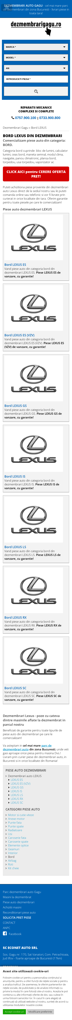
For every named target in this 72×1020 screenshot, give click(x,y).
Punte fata (15, 822)
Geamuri (13, 849)
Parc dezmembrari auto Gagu (22, 892)
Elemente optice (18, 845)
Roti (10, 864)
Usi (10, 834)
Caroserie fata (17, 838)
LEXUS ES (17, 780)
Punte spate (16, 826)
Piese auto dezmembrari (18, 902)
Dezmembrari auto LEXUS (24, 776)
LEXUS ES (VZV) (20, 783)
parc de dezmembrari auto (27, 747)
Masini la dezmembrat (17, 897)
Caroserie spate (18, 841)
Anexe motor (16, 819)
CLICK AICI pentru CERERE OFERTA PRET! (36, 174)
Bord (11, 857)
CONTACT (9, 923)
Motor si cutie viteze (21, 815)
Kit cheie (13, 868)
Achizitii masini (12, 907)
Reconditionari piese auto (19, 912)
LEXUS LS (17, 795)
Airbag (12, 860)
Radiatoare (15, 830)
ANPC (6, 928)
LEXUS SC (17, 802)
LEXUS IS (16, 791)
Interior (13, 853)
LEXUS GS (17, 787)
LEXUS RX (17, 799)
